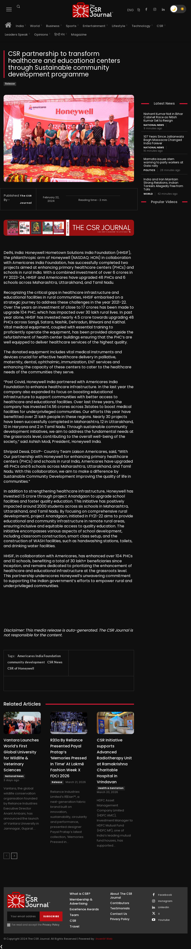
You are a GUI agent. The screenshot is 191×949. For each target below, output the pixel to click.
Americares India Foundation (39, 656)
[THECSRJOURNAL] (93, 9)
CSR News (54, 662)
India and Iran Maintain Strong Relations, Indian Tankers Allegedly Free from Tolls (163, 184)
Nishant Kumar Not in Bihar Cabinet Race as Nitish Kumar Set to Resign (163, 117)
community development (26, 662)
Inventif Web (104, 939)
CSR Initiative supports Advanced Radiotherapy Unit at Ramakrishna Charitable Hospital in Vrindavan (114, 761)
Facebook (165, 895)
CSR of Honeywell (20, 668)
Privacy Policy (50, 925)
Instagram (165, 901)
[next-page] (14, 856)
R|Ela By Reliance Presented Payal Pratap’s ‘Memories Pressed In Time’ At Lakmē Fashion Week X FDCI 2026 (68, 758)
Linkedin (163, 907)
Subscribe (51, 916)
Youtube (164, 920)
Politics (149, 170)
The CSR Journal (26, 199)
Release (10, 84)
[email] (23, 916)
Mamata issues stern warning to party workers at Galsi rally (163, 162)
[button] (18, 6)
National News (14, 776)
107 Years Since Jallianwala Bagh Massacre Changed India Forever (164, 139)
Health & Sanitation (111, 788)
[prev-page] (7, 856)
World (148, 193)
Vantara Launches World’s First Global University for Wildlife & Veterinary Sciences (21, 755)
